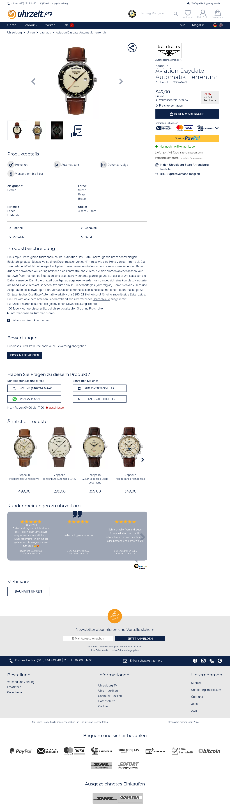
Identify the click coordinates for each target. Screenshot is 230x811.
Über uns (197, 697)
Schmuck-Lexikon (110, 696)
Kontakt (196, 683)
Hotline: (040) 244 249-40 (23, 3)
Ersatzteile (14, 687)
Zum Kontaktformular (95, 388)
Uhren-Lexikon (108, 691)
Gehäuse (91, 228)
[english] (221, 25)
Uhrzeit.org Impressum (206, 690)
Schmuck (30, 25)
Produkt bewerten (24, 355)
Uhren (11, 25)
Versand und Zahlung (20, 682)
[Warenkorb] (218, 13)
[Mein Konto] (202, 13)
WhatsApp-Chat (26, 399)
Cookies (103, 706)
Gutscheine (14, 692)
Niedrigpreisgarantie (33, 309)
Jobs (194, 704)
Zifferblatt (20, 237)
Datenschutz (106, 701)
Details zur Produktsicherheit (31, 320)
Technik (18, 228)
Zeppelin (24, 475)
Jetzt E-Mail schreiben (96, 399)
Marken (50, 25)
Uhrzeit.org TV (107, 686)
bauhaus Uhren (28, 591)
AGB (194, 711)
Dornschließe (101, 299)
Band (89, 237)
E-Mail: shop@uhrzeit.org (55, 3)
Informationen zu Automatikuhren (32, 313)
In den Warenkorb (189, 114)
